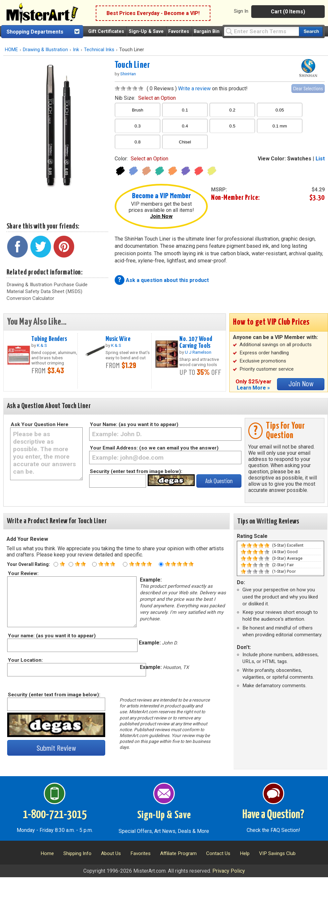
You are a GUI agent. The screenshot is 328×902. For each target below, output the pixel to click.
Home (47, 853)
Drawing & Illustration (45, 49)
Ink (76, 49)
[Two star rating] (70, 564)
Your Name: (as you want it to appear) (134, 424)
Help (245, 853)
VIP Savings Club (277, 853)
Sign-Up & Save (146, 31)
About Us (111, 853)
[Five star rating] (161, 564)
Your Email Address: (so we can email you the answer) (154, 448)
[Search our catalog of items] (311, 31)
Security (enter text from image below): (136, 471)
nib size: (145, 98)
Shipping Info (77, 853)
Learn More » (253, 388)
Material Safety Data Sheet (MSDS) (44, 291)
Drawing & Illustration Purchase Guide (47, 285)
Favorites (178, 31)
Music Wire (118, 339)
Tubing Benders (49, 339)
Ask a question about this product (167, 280)
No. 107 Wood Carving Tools (195, 342)
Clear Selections (308, 88)
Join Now (161, 216)
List (320, 158)
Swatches (299, 158)
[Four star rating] (125, 564)
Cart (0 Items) (288, 11)
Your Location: (25, 660)
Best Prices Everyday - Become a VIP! (153, 13)
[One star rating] (55, 564)
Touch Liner (132, 65)
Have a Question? (273, 815)
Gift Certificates (106, 31)
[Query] (261, 31)
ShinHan (128, 73)
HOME (11, 49)
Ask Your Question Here (39, 424)
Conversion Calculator (30, 298)
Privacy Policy (228, 871)
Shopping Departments (35, 32)
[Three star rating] (94, 564)
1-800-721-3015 (55, 815)
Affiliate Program (178, 853)
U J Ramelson (198, 352)
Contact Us (218, 853)
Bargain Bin (207, 31)
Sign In (241, 11)
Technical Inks (99, 49)
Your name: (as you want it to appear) (51, 636)
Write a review (194, 88)
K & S (42, 345)
